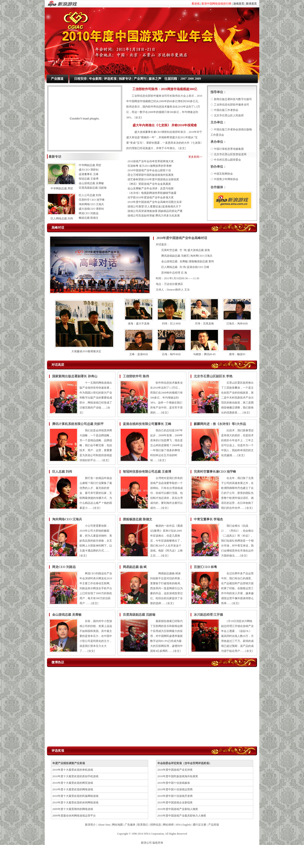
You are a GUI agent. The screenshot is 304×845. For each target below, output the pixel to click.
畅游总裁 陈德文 (88, 217)
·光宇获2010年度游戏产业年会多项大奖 (150, 197)
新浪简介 (90, 824)
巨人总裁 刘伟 (62, 471)
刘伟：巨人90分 (171, 323)
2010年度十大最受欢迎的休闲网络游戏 (75, 802)
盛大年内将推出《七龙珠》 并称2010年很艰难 (165, 125)
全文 (138, 117)
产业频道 (57, 78)
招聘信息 (155, 824)
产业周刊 (140, 78)
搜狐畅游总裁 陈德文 (137, 519)
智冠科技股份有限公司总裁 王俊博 (147, 471)
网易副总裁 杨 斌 (135, 567)
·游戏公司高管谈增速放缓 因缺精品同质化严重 (154, 211)
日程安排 (80, 78)
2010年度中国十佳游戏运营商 (175, 789)
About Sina (104, 824)
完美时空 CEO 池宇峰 (92, 199)
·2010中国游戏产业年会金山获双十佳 (149, 170)
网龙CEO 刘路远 (88, 213)
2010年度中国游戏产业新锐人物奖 (177, 809)
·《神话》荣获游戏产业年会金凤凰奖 (149, 183)
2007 (183, 78)
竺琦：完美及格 (204, 323)
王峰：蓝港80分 (138, 354)
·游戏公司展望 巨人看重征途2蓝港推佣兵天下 (154, 206)
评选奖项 (110, 78)
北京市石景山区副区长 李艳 (213, 376)
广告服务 (130, 824)
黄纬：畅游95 (237, 354)
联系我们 (142, 824)
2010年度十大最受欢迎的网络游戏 (72, 789)
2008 (190, 78)
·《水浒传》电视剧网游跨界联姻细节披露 (151, 193)
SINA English (183, 824)
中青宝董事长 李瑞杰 (208, 519)
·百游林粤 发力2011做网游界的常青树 (149, 165)
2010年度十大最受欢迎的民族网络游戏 (75, 796)
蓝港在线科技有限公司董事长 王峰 (147, 424)
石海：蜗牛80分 (171, 354)
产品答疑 (213, 824)
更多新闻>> (195, 156)
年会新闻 (95, 78)
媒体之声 (155, 78)
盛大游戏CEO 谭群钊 (91, 208)
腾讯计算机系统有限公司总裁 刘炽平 (78, 424)
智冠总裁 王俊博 (88, 178)
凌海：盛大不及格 (139, 323)
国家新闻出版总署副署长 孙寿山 (74, 376)
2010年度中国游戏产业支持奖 (175, 769)
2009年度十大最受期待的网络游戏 (72, 809)
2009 (197, 78)
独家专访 (125, 78)
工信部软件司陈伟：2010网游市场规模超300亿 (164, 89)
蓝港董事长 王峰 (88, 174)
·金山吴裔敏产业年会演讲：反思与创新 (150, 188)
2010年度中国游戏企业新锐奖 (175, 802)
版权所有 (157, 842)
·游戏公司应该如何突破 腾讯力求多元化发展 (153, 215)
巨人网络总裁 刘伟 (62, 218)
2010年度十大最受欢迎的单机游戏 (72, 769)
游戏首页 (238, 3)
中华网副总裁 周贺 (62, 188)
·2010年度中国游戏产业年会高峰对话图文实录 (154, 202)
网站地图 (117, 824)
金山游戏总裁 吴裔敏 (91, 183)
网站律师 (168, 824)
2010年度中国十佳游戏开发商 (175, 796)
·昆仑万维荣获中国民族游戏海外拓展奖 (150, 174)
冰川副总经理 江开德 (208, 614)
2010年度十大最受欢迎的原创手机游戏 (75, 776)
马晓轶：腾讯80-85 (204, 354)
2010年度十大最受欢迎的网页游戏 (72, 782)
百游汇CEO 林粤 (205, 567)
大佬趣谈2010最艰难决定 (86, 351)
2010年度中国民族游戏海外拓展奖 (177, 776)
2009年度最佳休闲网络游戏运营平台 (74, 815)
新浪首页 (251, 3)
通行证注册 (199, 824)
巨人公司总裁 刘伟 (90, 195)
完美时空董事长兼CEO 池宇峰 (215, 471)
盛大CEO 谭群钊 (88, 169)
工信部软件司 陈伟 (136, 376)
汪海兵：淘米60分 (237, 323)
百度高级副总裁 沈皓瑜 (93, 187)
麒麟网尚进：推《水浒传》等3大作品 (220, 424)
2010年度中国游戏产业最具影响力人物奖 (181, 815)
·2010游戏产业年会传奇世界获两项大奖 (150, 161)
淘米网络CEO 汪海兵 (91, 204)
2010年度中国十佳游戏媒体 (173, 782)
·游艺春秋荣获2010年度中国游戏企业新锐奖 (153, 179)
